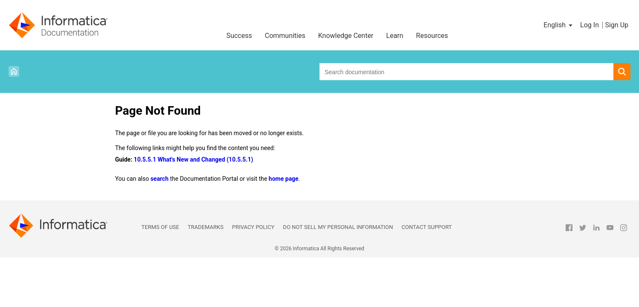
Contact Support (426, 227)
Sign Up (616, 25)
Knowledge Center (346, 36)
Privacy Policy (253, 227)
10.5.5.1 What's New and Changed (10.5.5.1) (193, 159)
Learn (394, 36)
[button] (558, 25)
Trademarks (206, 227)
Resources (432, 36)
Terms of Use (160, 227)
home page (284, 178)
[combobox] (466, 71)
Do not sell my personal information (338, 227)
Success (239, 36)
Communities (285, 36)
